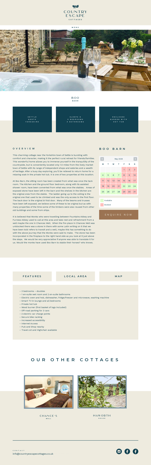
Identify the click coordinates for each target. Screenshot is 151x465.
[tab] (33, 276)
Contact (19, 450)
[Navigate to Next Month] (135, 159)
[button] (11, 60)
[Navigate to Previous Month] (102, 159)
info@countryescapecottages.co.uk (33, 453)
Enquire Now (119, 214)
